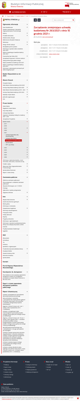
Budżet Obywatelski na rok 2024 (12, 75)
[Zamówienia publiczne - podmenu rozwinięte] (27, 177)
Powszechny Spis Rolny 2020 (10, 56)
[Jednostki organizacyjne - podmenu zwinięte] (27, 97)
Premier (68, 370)
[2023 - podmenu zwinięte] (27, 150)
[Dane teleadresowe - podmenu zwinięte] (27, 27)
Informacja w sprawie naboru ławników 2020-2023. (13, 49)
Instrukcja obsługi (8, 374)
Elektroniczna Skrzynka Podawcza (11, 40)
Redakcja (6, 364)
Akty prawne (6, 238)
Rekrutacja (5, 42)
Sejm (67, 364)
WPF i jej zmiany (10, 144)
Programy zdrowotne (8, 219)
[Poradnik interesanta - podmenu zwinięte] (27, 35)
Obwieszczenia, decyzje (9, 38)
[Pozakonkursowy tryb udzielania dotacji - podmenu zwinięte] (27, 249)
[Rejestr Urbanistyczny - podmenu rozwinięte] (27, 291)
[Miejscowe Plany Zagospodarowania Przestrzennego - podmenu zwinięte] (27, 166)
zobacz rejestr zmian (54, 54)
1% (3, 242)
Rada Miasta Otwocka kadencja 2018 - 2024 (14, 90)
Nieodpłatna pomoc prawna (10, 46)
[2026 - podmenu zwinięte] (27, 157)
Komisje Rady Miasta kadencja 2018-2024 (13, 92)
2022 (5, 147)
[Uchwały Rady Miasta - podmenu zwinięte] (27, 113)
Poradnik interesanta (8, 35)
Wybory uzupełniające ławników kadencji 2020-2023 (13, 53)
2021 (27, 16)
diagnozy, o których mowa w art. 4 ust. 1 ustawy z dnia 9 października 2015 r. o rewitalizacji (13, 308)
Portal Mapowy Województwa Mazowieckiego (13, 267)
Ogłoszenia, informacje (10, 24)
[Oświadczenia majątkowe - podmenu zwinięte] (27, 208)
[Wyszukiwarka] (62, 20)
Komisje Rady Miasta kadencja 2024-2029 (13, 87)
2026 (5, 157)
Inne (4, 99)
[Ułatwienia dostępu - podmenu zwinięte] (17, 11)
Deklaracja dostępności (32, 372)
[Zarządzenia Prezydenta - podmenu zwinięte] (27, 119)
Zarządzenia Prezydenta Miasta (39, 16)
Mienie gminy (6, 204)
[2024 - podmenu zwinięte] (27, 152)
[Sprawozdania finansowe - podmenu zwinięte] (27, 170)
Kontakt (5, 262)
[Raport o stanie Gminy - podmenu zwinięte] (27, 172)
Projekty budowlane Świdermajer (11, 229)
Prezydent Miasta (7, 83)
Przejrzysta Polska (7, 212)
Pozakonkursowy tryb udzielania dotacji (13, 249)
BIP (48, 369)
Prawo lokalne (10, 16)
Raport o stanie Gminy (8, 172)
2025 (5, 154)
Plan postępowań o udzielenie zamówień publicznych (13, 183)
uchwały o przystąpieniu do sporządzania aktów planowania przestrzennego (13, 295)
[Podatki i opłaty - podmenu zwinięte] (27, 164)
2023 (5, 150)
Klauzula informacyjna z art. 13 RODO (12, 186)
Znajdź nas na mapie (52, 364)
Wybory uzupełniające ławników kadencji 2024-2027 (13, 65)
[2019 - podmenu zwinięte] (27, 128)
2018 (5, 126)
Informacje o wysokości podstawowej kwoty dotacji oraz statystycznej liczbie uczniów (14, 223)
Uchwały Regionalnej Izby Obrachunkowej (12, 135)
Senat (67, 367)
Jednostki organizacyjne (9, 97)
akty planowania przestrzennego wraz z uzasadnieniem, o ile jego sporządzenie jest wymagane (13, 329)
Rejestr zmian (7, 367)
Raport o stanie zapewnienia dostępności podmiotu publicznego (12, 285)
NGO (4, 235)
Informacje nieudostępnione (10, 210)
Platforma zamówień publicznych (11, 180)
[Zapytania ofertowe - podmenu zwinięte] (27, 192)
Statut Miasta (6, 106)
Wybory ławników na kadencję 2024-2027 (13, 62)
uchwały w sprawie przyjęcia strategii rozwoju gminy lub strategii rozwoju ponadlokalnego (12, 343)
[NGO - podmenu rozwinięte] (27, 235)
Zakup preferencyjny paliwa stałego (12, 60)
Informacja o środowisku (9, 206)
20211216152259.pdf (47, 37)
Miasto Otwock (8, 80)
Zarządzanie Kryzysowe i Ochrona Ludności (14, 58)
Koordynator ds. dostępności (12, 272)
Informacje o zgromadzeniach (10, 221)
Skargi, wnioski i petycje (9, 44)
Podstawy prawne (30, 367)
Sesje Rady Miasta (7, 110)
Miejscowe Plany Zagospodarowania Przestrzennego (12, 167)
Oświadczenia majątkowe (9, 208)
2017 (5, 123)
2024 (5, 152)
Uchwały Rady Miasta (8, 113)
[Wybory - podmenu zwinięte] (27, 33)
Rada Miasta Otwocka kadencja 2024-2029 (14, 85)
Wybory (5, 33)
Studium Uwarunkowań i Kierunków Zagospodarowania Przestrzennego (12, 30)
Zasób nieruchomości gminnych (11, 201)
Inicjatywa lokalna (7, 251)
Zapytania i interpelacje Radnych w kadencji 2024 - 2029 (14, 115)
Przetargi (5, 188)
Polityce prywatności (6, 399)
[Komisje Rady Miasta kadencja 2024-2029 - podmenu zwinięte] (27, 87)
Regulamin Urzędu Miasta (9, 108)
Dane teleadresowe (8, 27)
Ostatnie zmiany (8, 372)
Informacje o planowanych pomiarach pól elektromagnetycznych (13, 69)
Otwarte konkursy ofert (9, 253)
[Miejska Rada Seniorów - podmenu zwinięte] (27, 199)
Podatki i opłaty (7, 164)
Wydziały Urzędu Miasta (9, 94)
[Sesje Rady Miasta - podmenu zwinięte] (27, 110)
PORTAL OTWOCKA (10, 20)
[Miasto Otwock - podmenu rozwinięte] (27, 80)
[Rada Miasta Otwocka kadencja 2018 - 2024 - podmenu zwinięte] (27, 90)
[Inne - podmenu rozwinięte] (27, 196)
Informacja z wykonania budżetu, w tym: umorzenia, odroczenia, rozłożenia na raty (13, 160)
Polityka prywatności (31, 369)
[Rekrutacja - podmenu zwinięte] (27, 42)
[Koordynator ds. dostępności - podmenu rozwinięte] (27, 272)
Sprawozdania (9, 142)
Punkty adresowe (7, 214)
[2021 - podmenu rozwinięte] (27, 132)
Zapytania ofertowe (8, 192)
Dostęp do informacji (31, 364)
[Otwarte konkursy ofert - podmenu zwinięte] (27, 253)
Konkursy (5, 244)
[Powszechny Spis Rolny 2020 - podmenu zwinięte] (27, 56)
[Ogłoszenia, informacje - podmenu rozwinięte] (27, 24)
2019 (5, 128)
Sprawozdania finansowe (9, 170)
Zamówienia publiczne (10, 177)
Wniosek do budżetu (8, 255)
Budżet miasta (20, 16)
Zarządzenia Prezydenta (9, 119)
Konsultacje (6, 240)
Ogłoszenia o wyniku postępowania (12, 190)
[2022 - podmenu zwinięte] (27, 147)
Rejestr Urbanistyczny (10, 292)
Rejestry (5, 217)
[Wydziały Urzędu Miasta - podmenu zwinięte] (27, 94)
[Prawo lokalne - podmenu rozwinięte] (27, 103)
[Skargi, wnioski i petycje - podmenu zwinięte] (27, 44)
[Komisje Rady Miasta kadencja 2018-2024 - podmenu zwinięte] (27, 92)
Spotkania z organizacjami (9, 246)
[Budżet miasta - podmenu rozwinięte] (27, 121)
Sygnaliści (5, 231)
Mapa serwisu (7, 369)
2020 (5, 130)
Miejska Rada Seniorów (9, 199)
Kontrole (5, 226)
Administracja (7, 377)
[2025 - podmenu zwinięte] (27, 154)
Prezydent (68, 372)
